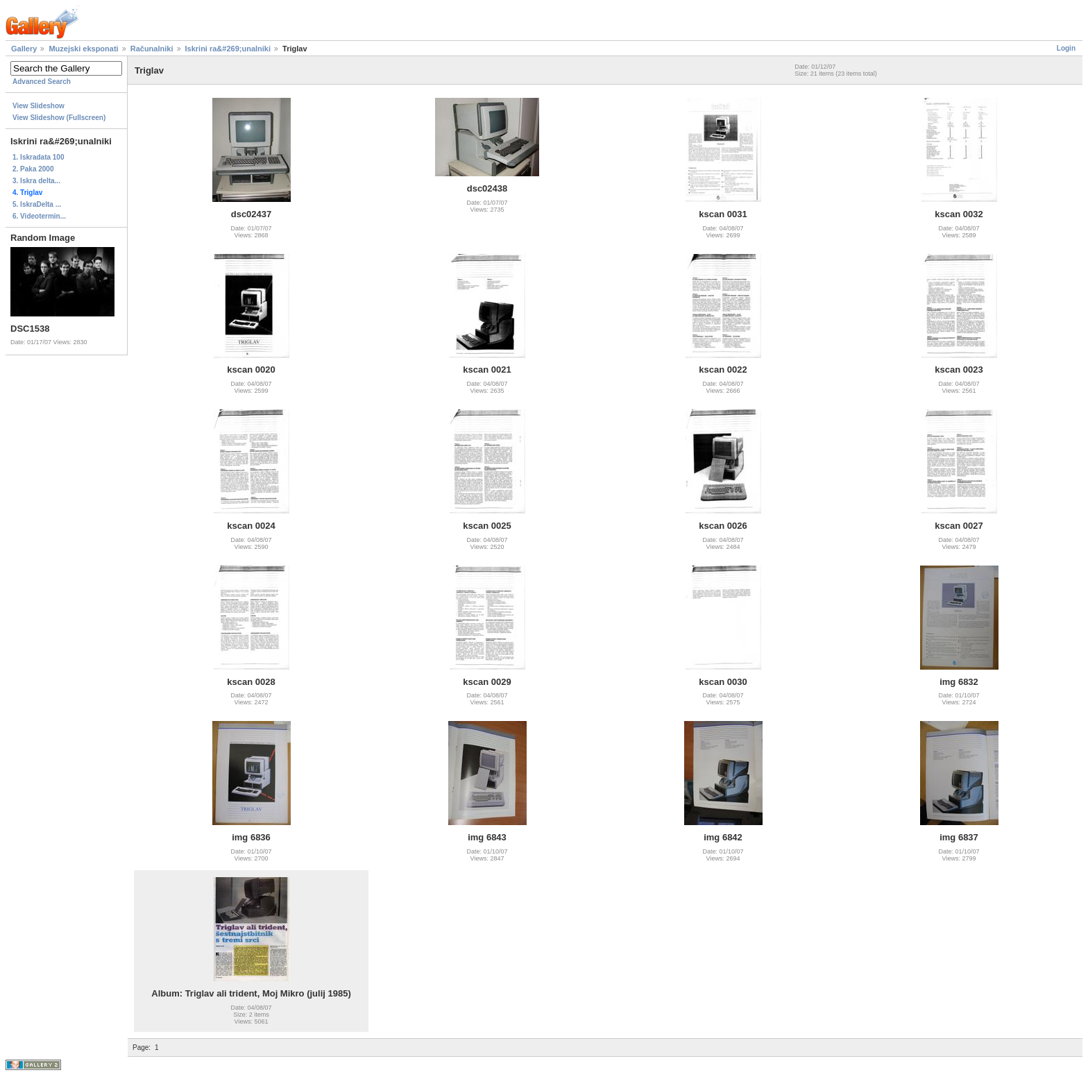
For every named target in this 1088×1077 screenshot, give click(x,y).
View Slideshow (38, 106)
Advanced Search (41, 81)
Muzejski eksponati (83, 48)
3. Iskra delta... (36, 181)
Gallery (24, 48)
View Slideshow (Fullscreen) (58, 117)
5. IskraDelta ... (36, 204)
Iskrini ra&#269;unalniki (228, 48)
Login (1066, 48)
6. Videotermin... (39, 216)
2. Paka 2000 (33, 169)
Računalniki (151, 48)
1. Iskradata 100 (38, 157)
